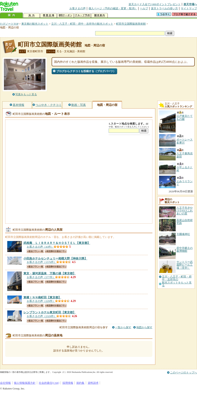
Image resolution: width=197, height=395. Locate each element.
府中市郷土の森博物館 (184, 249)
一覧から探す (123, 327)
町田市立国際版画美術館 (131, 23)
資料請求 (93, 382)
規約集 (80, 382)
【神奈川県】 (55, 258)
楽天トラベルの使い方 (164, 8)
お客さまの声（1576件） (41, 262)
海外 (31, 15)
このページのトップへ (183, 372)
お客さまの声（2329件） (41, 316)
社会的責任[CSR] (49, 382)
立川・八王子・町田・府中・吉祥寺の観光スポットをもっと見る (177, 281)
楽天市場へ (190, 4)
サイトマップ (189, 8)
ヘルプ (144, 8)
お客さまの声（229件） (41, 301)
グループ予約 (82, 15)
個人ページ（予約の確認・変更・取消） (113, 8)
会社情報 (5, 382)
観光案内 (99, 15)
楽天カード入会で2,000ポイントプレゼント (155, 4)
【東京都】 (56, 243)
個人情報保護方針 (24, 382)
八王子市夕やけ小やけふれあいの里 (184, 210)
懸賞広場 (48, 15)
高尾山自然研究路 (184, 222)
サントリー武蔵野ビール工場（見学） (184, 264)
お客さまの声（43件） (40, 246)
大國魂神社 (183, 234)
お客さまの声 (77, 8)
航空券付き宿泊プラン (56, 251)
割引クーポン (65, 15)
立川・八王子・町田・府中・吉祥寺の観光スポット (82, 23)
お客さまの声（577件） (41, 277)
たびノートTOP (9, 23)
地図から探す (144, 327)
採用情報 (67, 382)
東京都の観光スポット (34, 23)
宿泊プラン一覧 (35, 251)
